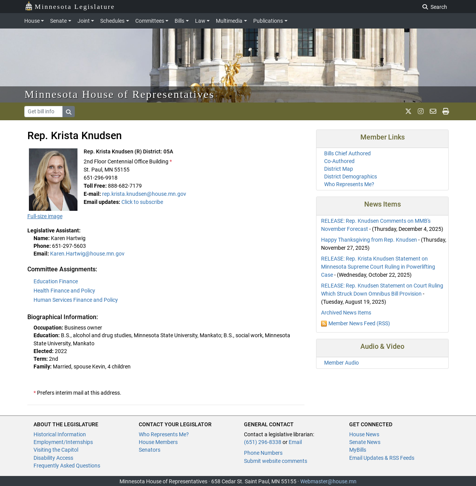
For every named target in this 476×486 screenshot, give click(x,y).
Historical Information (60, 434)
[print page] (445, 111)
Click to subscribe (142, 202)
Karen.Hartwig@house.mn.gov (87, 254)
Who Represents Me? (349, 184)
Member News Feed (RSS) (359, 323)
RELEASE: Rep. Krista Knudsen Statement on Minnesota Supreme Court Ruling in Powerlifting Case (378, 267)
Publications (268, 21)
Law (200, 21)
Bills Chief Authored (347, 153)
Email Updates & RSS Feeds (381, 458)
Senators (149, 450)
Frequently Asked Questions (67, 465)
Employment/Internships (63, 442)
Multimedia (229, 21)
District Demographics (350, 176)
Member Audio (341, 363)
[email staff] (433, 111)
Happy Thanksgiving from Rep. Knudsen (369, 240)
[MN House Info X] (408, 111)
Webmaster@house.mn (328, 481)
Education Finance (56, 281)
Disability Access (53, 458)
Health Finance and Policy (64, 291)
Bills (179, 21)
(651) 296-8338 (262, 442)
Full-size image (44, 216)
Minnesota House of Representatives (120, 94)
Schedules (112, 21)
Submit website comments (275, 461)
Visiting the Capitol (56, 450)
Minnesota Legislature (70, 6)
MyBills (357, 450)
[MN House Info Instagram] (421, 111)
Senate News (364, 442)
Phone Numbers (263, 453)
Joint (83, 21)
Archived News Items (346, 312)
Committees (149, 21)
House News (364, 434)
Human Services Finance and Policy (76, 300)
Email (295, 442)
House (32, 21)
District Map (338, 169)
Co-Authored (339, 161)
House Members (158, 442)
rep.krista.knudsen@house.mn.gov (144, 194)
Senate (58, 21)
